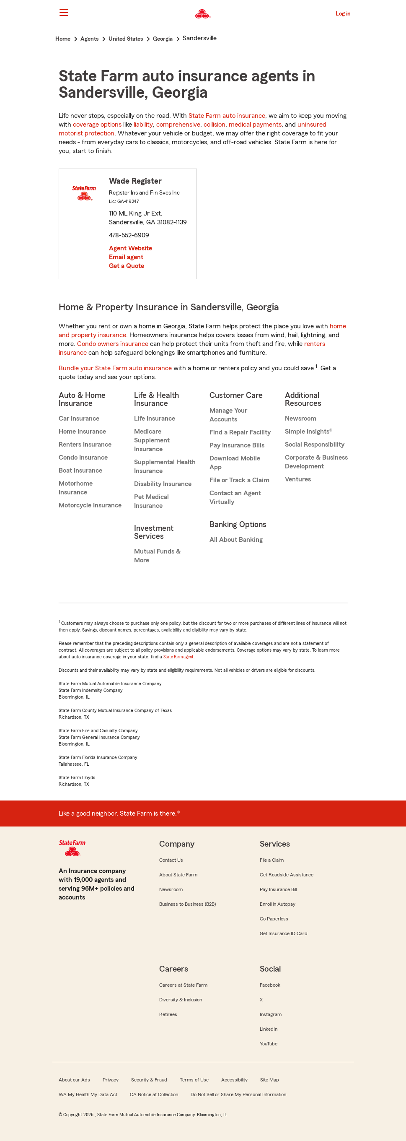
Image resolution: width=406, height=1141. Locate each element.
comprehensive (178, 124)
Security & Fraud (149, 1079)
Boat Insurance (80, 470)
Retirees (168, 1014)
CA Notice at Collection (154, 1094)
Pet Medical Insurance (151, 501)
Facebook (270, 985)
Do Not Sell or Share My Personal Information (238, 1094)
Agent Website (130, 248)
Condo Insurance (83, 457)
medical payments (255, 124)
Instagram (271, 1014)
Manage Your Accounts (228, 415)
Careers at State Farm (183, 985)
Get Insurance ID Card (284, 933)
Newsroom (300, 418)
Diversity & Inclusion (180, 999)
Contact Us (171, 860)
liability (143, 124)
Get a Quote (126, 266)
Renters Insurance (85, 444)
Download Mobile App (234, 462)
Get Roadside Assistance (286, 874)
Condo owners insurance (112, 343)
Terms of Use (194, 1079)
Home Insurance (82, 431)
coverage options (97, 124)
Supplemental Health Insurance (165, 466)
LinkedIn (268, 1029)
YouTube (268, 1043)
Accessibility (234, 1079)
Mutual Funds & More (157, 556)
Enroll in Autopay (277, 904)
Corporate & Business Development (316, 462)
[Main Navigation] (64, 12)
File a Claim (272, 860)
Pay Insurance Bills (236, 445)
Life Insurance (154, 418)
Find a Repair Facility (240, 432)
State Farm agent (178, 657)
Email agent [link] (126, 257)
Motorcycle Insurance (90, 505)
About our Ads (74, 1079)
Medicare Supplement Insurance (152, 440)
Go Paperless (274, 918)
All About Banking (236, 539)
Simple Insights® (308, 431)
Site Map (269, 1079)
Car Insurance (79, 418)
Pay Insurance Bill (278, 889)
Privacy (111, 1079)
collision (214, 124)
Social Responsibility (314, 444)
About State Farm (178, 874)
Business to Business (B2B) (187, 904)
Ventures (298, 479)
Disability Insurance (162, 484)
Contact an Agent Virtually (235, 497)
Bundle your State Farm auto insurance (115, 368)
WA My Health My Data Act (88, 1094)
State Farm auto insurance (227, 115)
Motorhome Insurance (76, 488)
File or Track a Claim (239, 480)
